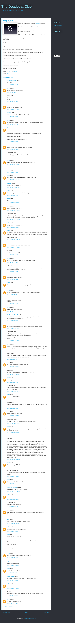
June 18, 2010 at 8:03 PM (13, 382)
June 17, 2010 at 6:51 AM (13, 92)
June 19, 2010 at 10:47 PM (13, 491)
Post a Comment (9, 606)
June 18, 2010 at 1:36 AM (13, 287)
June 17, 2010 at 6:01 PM (13, 187)
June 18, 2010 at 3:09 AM (13, 304)
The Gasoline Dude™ (12, 314)
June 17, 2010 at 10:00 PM (13, 210)
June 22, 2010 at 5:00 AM (13, 565)
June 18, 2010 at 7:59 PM (13, 367)
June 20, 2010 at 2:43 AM (13, 506)
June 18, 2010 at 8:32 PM (13, 423)
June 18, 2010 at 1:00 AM (13, 255)
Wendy (8, 230)
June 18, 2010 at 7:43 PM (13, 340)
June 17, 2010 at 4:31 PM (13, 180)
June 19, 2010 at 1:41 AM (13, 484)
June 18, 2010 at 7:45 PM (13, 350)
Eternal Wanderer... (12, 80)
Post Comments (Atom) (29, 618)
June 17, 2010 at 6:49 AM (13, 84)
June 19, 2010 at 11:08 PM (13, 499)
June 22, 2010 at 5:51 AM (13, 573)
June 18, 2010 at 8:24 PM (13, 415)
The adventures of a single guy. (12, 10)
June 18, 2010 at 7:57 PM (13, 359)
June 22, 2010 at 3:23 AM (13, 550)
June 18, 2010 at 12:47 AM (13, 239)
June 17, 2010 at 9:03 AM (13, 141)
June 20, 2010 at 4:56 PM (13, 523)
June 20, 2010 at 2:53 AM (13, 516)
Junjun (18, 38)
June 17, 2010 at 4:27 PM (13, 157)
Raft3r (8, 88)
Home (26, 612)
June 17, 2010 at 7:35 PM (13, 195)
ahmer (8, 198)
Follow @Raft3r (58, 25)
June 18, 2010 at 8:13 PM (13, 391)
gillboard (9, 183)
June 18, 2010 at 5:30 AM (13, 320)
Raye (8, 561)
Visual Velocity (11, 576)
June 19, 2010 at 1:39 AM (13, 476)
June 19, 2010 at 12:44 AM (13, 459)
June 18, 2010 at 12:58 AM (13, 247)
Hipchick (9, 112)
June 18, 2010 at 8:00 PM (13, 374)
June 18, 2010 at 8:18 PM (13, 408)
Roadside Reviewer (12, 487)
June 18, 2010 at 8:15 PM (13, 399)
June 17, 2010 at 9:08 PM (13, 202)
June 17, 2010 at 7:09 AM (13, 101)
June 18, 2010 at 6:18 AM (13, 328)
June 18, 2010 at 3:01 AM (13, 294)
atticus (8, 127)
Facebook (31, 30)
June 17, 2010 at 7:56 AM (13, 117)
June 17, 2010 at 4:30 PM (13, 172)
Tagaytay (38, 23)
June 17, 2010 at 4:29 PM (13, 164)
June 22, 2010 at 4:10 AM (13, 557)
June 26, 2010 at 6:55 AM (13, 580)
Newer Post (6, 612)
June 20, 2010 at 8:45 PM (13, 531)
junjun (8, 73)
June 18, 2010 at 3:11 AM (13, 311)
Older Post (46, 612)
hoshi (8, 534)
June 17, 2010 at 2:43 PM (13, 149)
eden (8, 519)
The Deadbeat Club (16, 6)
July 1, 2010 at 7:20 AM (12, 603)
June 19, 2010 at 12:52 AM (13, 467)
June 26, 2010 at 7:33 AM (13, 588)
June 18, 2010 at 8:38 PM (13, 432)
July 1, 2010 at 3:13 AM (12, 596)
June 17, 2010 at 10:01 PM (13, 219)
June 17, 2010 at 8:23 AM (13, 124)
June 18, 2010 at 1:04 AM (13, 271)
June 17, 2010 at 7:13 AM (13, 109)
